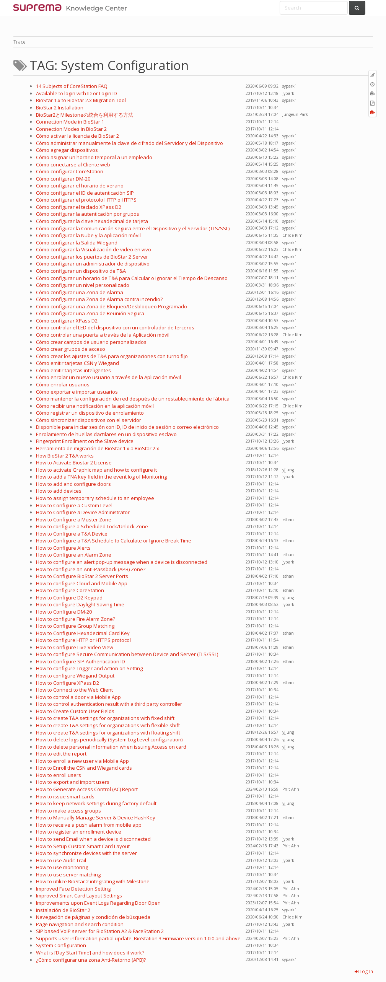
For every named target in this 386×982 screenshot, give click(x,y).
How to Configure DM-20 (64, 611)
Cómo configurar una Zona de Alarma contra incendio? (99, 299)
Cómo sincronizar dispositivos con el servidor (88, 420)
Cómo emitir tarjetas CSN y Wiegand (77, 363)
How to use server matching (68, 874)
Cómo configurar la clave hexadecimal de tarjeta (92, 221)
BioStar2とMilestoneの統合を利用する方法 (84, 114)
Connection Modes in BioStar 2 (71, 128)
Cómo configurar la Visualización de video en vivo (93, 249)
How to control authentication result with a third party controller (109, 703)
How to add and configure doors (73, 483)
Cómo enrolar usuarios (63, 384)
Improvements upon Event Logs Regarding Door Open (98, 902)
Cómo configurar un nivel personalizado (82, 285)
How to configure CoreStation (70, 590)
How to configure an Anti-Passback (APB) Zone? (90, 569)
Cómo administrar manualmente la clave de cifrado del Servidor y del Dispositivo (129, 143)
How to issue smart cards (65, 796)
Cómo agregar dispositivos (67, 150)
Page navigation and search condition (80, 924)
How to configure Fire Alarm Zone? (75, 619)
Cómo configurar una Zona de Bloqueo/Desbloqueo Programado (111, 306)
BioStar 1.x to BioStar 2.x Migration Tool (81, 100)
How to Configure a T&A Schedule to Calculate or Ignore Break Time (113, 540)
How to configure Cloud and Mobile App (81, 583)
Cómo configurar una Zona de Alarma (79, 292)
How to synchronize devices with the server (86, 853)
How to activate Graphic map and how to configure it (96, 469)
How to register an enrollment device (78, 831)
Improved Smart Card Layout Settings (79, 895)
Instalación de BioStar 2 (63, 910)
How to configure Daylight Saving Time (80, 604)
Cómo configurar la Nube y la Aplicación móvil (88, 235)
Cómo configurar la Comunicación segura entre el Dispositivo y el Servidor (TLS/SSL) (133, 228)
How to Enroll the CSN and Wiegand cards (84, 767)
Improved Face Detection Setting (73, 888)
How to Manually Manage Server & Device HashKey (95, 817)
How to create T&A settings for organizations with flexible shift (108, 725)
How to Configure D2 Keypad (69, 597)
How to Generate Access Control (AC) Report (87, 789)
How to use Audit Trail (61, 860)
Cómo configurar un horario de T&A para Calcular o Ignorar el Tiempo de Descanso (132, 278)
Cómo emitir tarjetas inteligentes (73, 370)
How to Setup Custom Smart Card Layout (83, 846)
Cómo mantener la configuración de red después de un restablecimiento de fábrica (133, 398)
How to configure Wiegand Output (75, 675)
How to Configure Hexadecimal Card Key (83, 633)
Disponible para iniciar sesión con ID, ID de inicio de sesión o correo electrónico (127, 426)
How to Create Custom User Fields (75, 711)
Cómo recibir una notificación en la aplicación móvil (95, 405)
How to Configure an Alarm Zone (73, 554)
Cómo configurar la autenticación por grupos (87, 213)
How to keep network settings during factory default (96, 803)
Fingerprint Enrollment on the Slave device (85, 441)
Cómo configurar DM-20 (63, 178)
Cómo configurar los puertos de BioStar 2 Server (92, 256)
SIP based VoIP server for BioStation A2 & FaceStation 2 (100, 931)
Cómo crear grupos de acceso (70, 348)
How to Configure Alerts (63, 547)
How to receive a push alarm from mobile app (89, 824)
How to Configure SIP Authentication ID (80, 661)
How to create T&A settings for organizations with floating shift (108, 732)
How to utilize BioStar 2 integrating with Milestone (93, 881)
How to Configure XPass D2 (67, 682)
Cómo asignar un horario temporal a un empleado (94, 157)
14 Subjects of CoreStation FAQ (71, 86)
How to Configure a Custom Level (74, 505)
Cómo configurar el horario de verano (80, 185)
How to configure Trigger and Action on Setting (89, 668)
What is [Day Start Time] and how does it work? (90, 952)
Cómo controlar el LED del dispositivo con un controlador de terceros (115, 327)
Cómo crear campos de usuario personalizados (91, 342)
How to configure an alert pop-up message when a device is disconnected (121, 562)
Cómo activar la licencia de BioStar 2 (77, 135)
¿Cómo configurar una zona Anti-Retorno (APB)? (91, 959)
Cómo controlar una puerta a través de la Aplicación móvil (102, 334)
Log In (364, 971)
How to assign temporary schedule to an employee (95, 498)
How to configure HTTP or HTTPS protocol (83, 640)
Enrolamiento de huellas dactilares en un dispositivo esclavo (106, 434)
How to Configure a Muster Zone (73, 519)
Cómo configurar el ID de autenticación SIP (85, 192)
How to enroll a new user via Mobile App (82, 760)
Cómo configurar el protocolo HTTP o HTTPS (86, 199)
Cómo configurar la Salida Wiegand (76, 242)
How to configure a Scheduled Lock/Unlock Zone (92, 526)
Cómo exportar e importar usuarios (77, 391)
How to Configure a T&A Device (71, 533)
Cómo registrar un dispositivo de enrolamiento (90, 412)
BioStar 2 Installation (59, 107)
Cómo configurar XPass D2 (67, 320)
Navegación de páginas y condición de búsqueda (93, 917)
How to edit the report (61, 753)
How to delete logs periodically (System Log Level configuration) (109, 739)
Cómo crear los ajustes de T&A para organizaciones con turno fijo (112, 356)
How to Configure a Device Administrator (83, 512)
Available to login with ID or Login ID (76, 93)
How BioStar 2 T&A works (65, 455)
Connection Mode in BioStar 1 (70, 121)
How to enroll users (58, 775)
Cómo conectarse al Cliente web (73, 164)
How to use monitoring (62, 867)
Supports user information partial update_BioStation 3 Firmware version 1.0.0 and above (138, 938)
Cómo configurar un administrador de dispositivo (93, 263)
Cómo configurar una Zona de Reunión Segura (90, 313)
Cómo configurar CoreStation (69, 171)
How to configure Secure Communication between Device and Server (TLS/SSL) (127, 654)
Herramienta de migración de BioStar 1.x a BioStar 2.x (97, 448)
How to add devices (58, 490)
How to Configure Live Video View (74, 647)
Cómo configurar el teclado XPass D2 (78, 207)
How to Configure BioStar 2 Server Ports (82, 576)
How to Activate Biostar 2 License (74, 462)
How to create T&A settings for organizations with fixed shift (105, 718)
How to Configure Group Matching (75, 625)
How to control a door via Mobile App (78, 697)
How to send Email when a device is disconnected (93, 838)
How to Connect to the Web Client (74, 689)
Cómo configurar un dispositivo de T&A (81, 270)
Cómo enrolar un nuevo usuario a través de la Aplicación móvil (108, 377)
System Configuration (61, 945)
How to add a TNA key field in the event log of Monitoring (101, 476)
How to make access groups (68, 810)
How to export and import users (72, 781)
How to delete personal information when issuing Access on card (111, 746)
